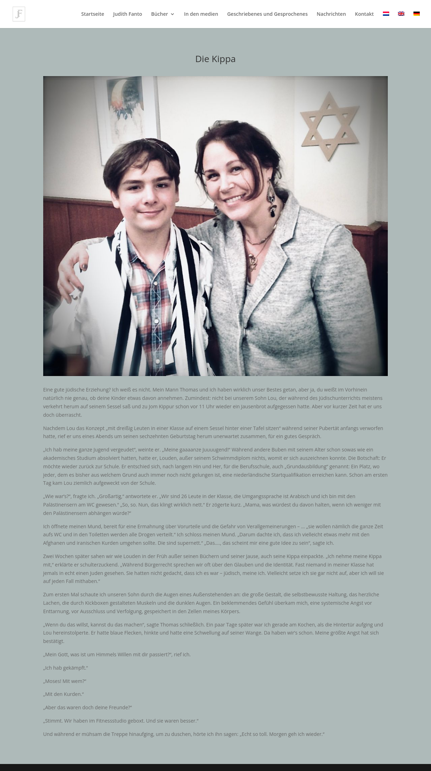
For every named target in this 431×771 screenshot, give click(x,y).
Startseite (92, 14)
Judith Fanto (127, 14)
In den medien (201, 14)
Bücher (159, 14)
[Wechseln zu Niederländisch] (386, 20)
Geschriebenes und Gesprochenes (267, 14)
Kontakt (364, 14)
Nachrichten (331, 14)
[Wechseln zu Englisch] (401, 20)
